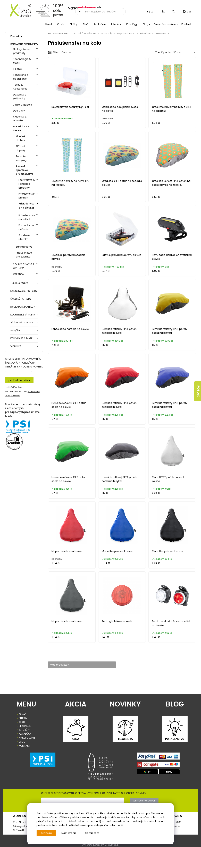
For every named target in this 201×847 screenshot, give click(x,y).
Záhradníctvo (24, 246)
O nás (60, 24)
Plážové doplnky (21, 148)
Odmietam (92, 833)
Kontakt (186, 24)
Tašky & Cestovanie (20, 86)
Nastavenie (69, 833)
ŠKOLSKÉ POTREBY (20, 298)
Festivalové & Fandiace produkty (27, 183)
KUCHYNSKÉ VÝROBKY (23, 314)
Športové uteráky (24, 237)
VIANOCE (15, 346)
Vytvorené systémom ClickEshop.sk (100, 845)
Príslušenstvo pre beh (27, 195)
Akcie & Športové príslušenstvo (25, 170)
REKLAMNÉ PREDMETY (23, 44)
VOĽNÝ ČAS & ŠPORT (21, 128)
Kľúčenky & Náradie (20, 118)
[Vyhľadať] (79, 11)
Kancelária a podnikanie (20, 76)
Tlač (85, 24)
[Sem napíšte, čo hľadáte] (104, 11)
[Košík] (186, 11)
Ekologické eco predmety (22, 51)
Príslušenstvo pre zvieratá (24, 254)
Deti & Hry (19, 110)
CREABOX (18, 274)
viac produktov (60, 664)
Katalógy (131, 24)
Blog (145, 24)
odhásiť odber (14, 387)
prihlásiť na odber (19, 380)
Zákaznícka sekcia (165, 24)
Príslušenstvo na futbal (27, 217)
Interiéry (116, 24)
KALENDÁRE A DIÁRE (21, 338)
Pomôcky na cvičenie (26, 227)
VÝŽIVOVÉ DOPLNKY (22, 322)
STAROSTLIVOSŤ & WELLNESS (24, 266)
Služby (74, 24)
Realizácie (100, 24)
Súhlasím (46, 833)
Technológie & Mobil (22, 61)
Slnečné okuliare (20, 138)
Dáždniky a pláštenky (19, 96)
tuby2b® (15, 330)
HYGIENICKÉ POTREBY (22, 306)
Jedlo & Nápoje (22, 104)
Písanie (17, 69)
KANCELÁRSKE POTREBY (23, 291)
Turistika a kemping (22, 158)
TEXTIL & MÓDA (19, 283)
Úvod (48, 24)
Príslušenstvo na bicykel (26, 205)
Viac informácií (113, 825)
